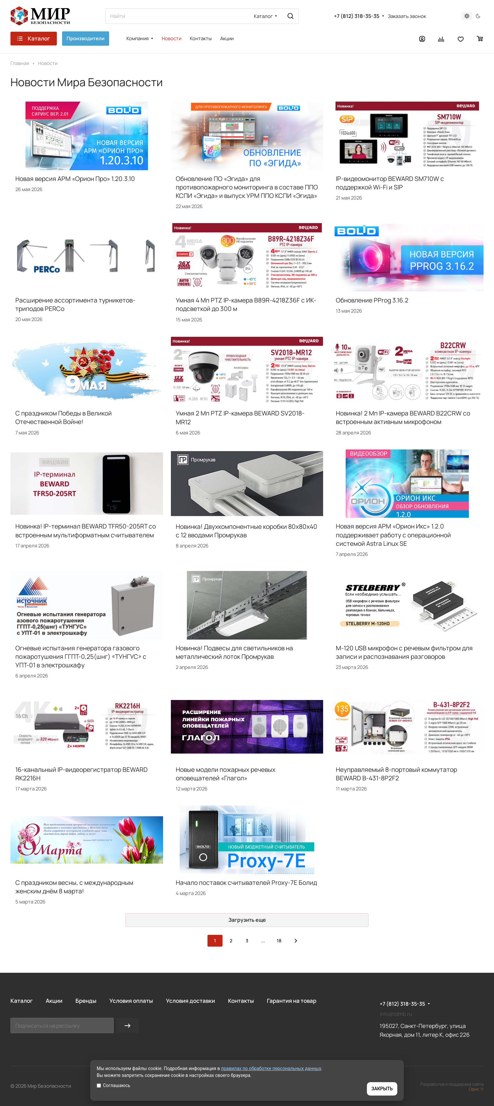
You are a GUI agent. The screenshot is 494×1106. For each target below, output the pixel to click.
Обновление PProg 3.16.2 (372, 300)
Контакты (241, 1000)
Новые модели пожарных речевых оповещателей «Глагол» (225, 773)
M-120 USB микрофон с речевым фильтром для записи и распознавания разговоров (404, 652)
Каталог (21, 1000)
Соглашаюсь (113, 1085)
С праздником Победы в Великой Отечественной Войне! (63, 417)
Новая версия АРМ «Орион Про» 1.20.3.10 (75, 178)
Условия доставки (190, 1000)
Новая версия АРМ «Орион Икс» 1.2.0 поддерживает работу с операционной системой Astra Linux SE (393, 534)
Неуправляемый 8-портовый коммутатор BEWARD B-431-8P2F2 (396, 773)
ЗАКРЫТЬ (382, 1088)
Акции (54, 1000)
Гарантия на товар (291, 1000)
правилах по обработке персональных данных (271, 1068)
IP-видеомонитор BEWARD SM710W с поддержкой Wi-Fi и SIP (390, 182)
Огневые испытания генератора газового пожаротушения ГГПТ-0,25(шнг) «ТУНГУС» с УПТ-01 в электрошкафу (80, 656)
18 (279, 940)
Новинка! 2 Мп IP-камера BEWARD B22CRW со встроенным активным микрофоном (403, 417)
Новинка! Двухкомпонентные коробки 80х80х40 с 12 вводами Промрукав (246, 530)
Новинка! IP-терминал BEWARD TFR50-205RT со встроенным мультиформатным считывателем (85, 530)
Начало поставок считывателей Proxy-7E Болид (246, 882)
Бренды (85, 1000)
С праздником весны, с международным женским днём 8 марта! (74, 886)
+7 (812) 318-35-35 (356, 16)
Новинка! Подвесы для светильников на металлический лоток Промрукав (234, 652)
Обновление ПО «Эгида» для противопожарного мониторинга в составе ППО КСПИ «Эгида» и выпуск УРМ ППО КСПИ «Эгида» (247, 187)
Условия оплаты (131, 1000)
